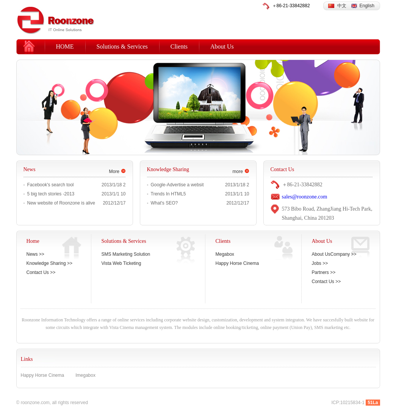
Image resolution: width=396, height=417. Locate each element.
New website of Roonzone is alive (61, 203)
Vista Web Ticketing (121, 263)
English (367, 5)
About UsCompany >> (334, 254)
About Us (222, 46)
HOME (65, 46)
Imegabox (85, 375)
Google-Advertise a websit (177, 184)
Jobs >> (320, 263)
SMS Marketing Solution (126, 254)
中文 (341, 5)
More (114, 171)
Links (27, 359)
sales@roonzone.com (304, 197)
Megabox (225, 254)
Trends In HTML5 (168, 194)
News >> (35, 254)
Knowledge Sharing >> (49, 263)
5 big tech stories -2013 (51, 194)
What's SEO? (164, 203)
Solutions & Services (122, 46)
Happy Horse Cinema (237, 263)
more (238, 171)
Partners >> (324, 272)
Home (33, 241)
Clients (179, 46)
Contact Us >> (41, 272)
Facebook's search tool (50, 184)
